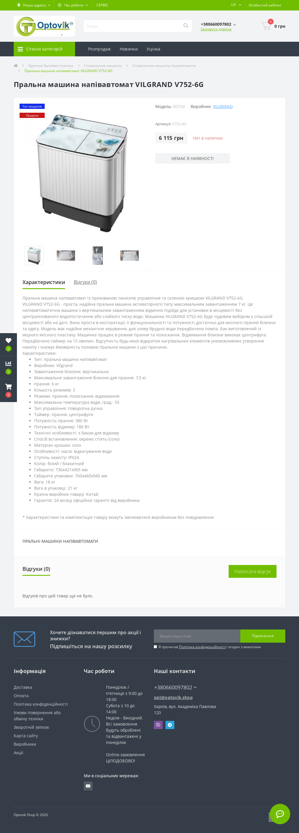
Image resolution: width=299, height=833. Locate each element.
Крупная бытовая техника (51, 65)
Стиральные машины (103, 65)
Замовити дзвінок (216, 29)
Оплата (21, 695)
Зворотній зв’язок (31, 727)
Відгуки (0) (85, 282)
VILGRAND (223, 106)
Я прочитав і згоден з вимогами (210, 646)
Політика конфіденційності (202, 646)
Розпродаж (99, 49)
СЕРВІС (102, 5)
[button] (34, 5)
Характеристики (43, 282)
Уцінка (154, 49)
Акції (18, 752)
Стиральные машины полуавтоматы (164, 65)
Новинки (129, 49)
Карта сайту (26, 735)
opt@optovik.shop (173, 697)
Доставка (23, 687)
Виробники (25, 744)
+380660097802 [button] (175, 687)
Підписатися (263, 635)
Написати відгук (252, 571)
